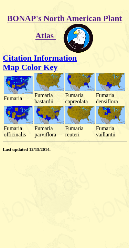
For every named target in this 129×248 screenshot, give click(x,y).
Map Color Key (30, 67)
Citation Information (40, 57)
